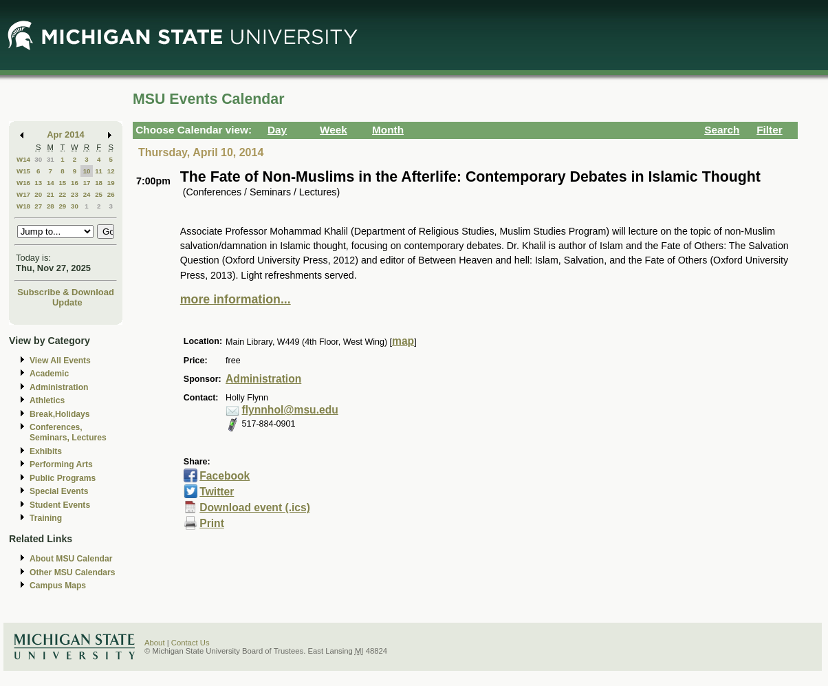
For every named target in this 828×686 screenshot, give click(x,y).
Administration (59, 387)
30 (38, 159)
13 (38, 182)
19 (111, 182)
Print (211, 523)
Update (67, 302)
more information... (235, 299)
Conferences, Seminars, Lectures (68, 432)
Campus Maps (58, 585)
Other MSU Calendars (73, 572)
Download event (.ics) (254, 507)
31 (50, 159)
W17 (23, 194)
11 (98, 171)
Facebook (224, 476)
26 (111, 194)
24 (87, 194)
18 (98, 182)
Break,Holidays (60, 414)
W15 (23, 171)
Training (46, 518)
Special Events (59, 491)
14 (50, 182)
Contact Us (190, 643)
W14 (23, 159)
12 (111, 171)
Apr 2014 (66, 134)
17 (87, 182)
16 (74, 182)
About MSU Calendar (71, 559)
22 (62, 194)
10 (87, 171)
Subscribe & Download (65, 292)
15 (62, 182)
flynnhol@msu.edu (290, 410)
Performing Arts (61, 464)
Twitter (216, 491)
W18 (23, 206)
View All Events (60, 360)
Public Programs (63, 478)
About (154, 643)
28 (50, 206)
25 (98, 194)
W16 (23, 182)
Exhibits (46, 451)
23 (74, 194)
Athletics (47, 400)
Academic (49, 373)
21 (50, 194)
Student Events (60, 505)
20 (38, 194)
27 (38, 206)
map (403, 341)
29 (62, 206)
